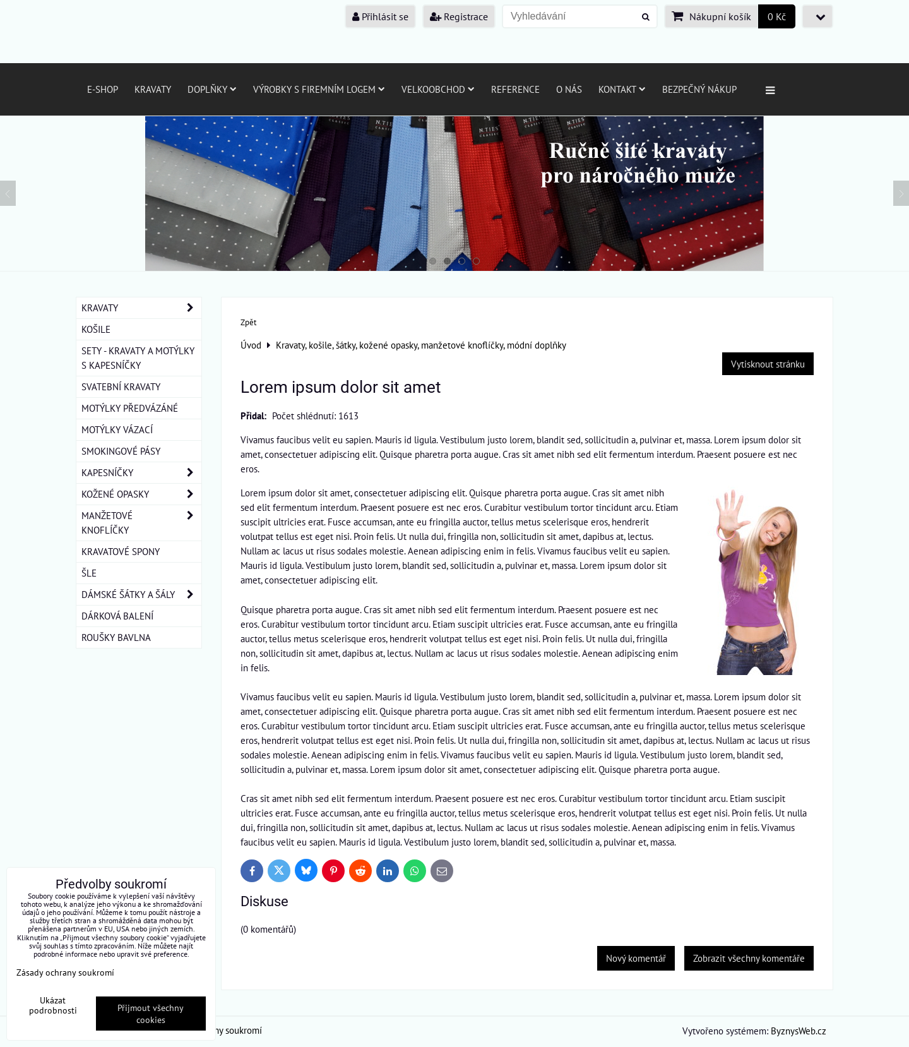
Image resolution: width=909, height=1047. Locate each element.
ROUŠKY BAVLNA (116, 637)
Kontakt (622, 89)
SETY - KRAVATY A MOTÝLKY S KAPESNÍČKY (137, 357)
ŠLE (89, 572)
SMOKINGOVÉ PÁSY (120, 451)
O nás (569, 89)
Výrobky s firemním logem (319, 89)
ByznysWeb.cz (798, 1030)
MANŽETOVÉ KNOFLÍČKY (141, 523)
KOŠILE (95, 329)
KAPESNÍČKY (141, 472)
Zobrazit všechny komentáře (749, 958)
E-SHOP (102, 89)
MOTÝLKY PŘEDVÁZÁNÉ (129, 408)
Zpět (248, 322)
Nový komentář (636, 958)
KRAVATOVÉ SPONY (120, 551)
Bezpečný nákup (699, 89)
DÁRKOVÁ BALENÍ (117, 615)
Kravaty (152, 89)
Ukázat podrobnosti (53, 1005)
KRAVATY (141, 307)
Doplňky (212, 89)
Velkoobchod (438, 89)
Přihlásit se (380, 16)
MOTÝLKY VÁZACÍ (117, 429)
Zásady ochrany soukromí (65, 972)
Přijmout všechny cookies (150, 1014)
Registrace (459, 16)
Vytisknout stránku (768, 363)
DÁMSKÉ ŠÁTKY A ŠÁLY (141, 594)
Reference (515, 89)
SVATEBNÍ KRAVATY (120, 386)
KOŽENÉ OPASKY (141, 494)
